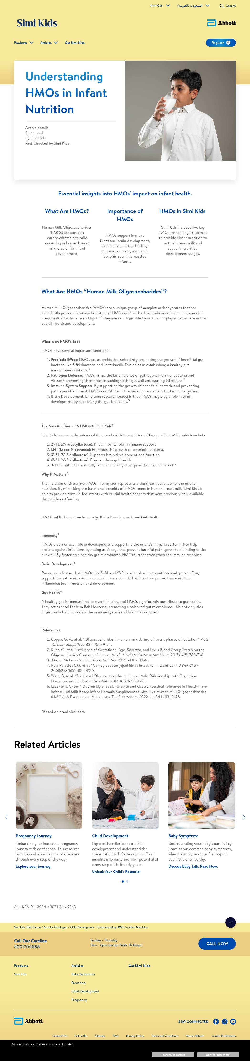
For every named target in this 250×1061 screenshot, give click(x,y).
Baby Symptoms (83, 974)
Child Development (85, 991)
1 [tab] (123, 881)
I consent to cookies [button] (173, 1054)
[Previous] (6, 817)
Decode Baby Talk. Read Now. (193, 866)
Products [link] (20, 42)
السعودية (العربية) (193, 5)
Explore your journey (33, 866)
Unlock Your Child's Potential (116, 871)
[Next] (244, 817)
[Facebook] (216, 1022)
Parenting (78, 982)
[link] (27, 927)
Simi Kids (160, 5)
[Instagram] (224, 1022)
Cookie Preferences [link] (224, 1036)
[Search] (229, 5)
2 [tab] (127, 881)
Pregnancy (79, 999)
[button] (222, 6)
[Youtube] (233, 1022)
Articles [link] (46, 42)
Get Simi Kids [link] (75, 42)
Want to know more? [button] (218, 1054)
